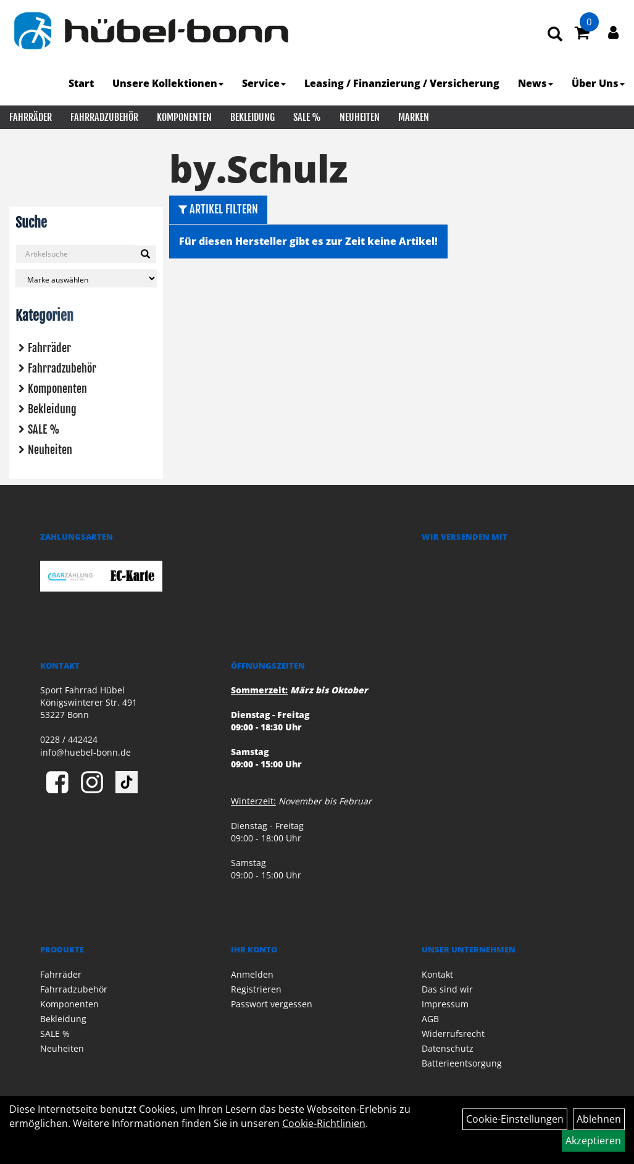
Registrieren (256, 989)
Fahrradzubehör (104, 117)
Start (81, 83)
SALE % (307, 117)
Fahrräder (30, 117)
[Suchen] (145, 254)
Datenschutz (447, 1048)
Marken (413, 117)
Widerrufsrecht (453, 1033)
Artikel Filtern (218, 209)
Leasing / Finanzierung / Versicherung (401, 83)
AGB (430, 1019)
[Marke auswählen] (86, 278)
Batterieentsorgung (462, 1063)
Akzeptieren (593, 1140)
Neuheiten (360, 117)
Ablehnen (599, 1119)
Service (264, 83)
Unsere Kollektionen (167, 83)
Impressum (445, 1004)
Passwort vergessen (271, 1004)
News (535, 83)
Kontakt (437, 974)
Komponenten (184, 117)
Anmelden (252, 974)
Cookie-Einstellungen (515, 1119)
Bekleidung (252, 117)
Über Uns (598, 83)
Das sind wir (447, 989)
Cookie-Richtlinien (323, 1123)
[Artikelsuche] (555, 35)
